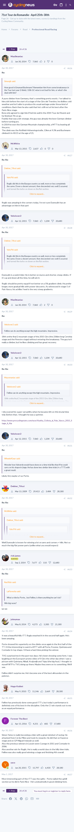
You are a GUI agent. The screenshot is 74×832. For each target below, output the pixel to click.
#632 (70, 498)
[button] (4, 5)
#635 (70, 698)
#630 (70, 365)
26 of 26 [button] (23, 49)
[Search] (70, 5)
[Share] (64, 68)
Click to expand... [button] (37, 194)
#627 (70, 155)
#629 (70, 312)
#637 (70, 774)
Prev (12, 49)
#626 (70, 68)
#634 (70, 631)
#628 (70, 228)
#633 (70, 569)
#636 (70, 731)
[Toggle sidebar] (66, 5)
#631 (70, 446)
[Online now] (7, 767)
